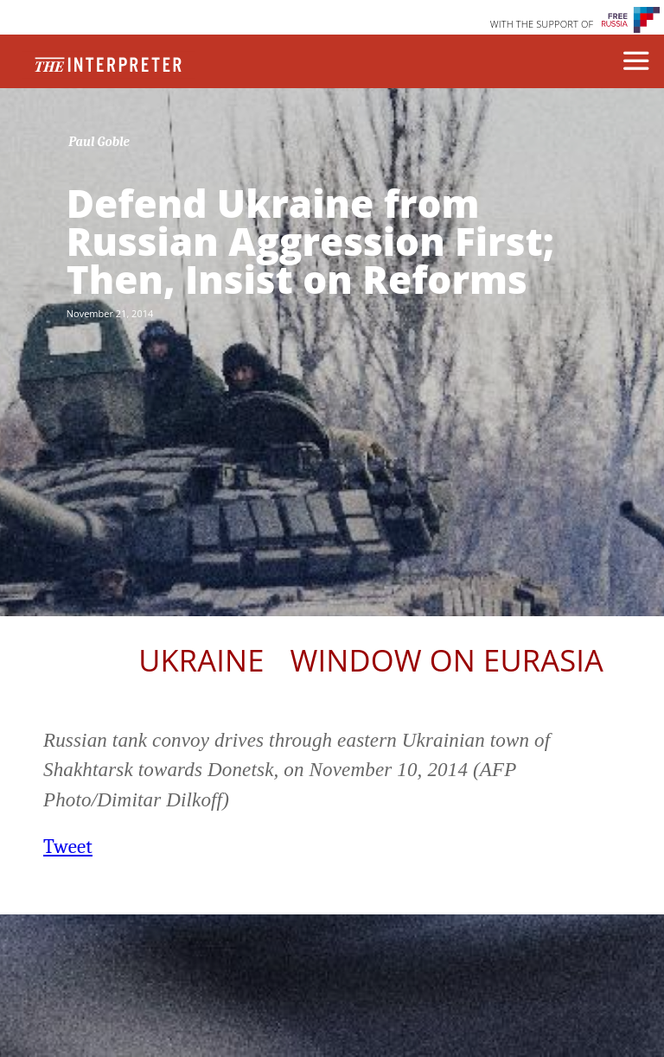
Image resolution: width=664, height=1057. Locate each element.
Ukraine (201, 660)
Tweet (68, 846)
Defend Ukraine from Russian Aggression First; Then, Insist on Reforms (310, 241)
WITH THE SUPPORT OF (542, 23)
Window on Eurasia (446, 660)
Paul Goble (99, 142)
